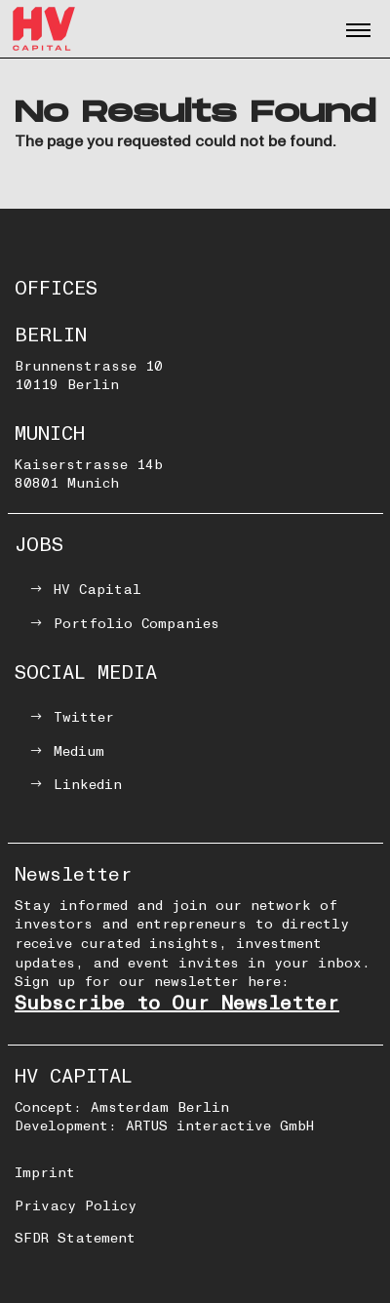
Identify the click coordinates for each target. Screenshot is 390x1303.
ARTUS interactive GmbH (220, 1126)
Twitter (84, 717)
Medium (79, 751)
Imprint (45, 1173)
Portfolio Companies (136, 623)
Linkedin (88, 784)
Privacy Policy (75, 1206)
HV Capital (97, 589)
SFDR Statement (75, 1238)
